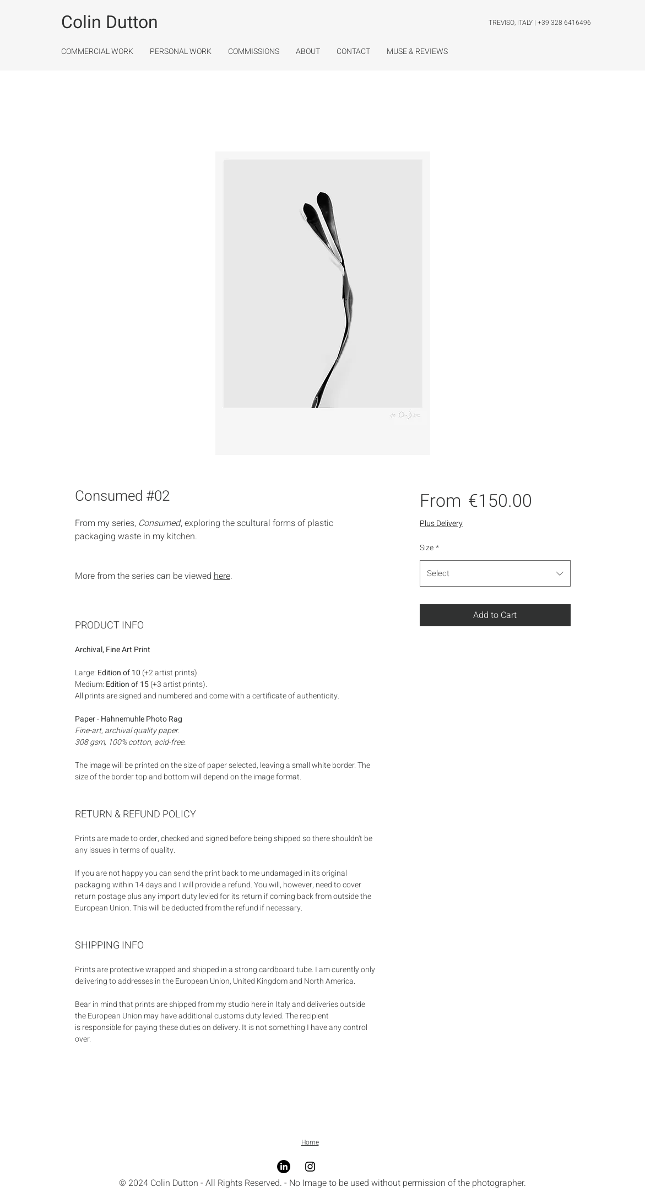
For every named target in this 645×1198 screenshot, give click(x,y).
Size (429, 548)
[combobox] (495, 573)
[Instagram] (310, 1166)
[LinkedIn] (283, 1166)
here (222, 576)
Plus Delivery (441, 523)
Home (310, 1142)
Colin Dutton (109, 22)
